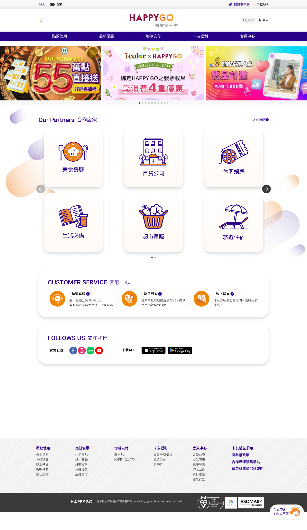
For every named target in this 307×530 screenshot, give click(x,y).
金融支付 (81, 474)
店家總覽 (258, 120)
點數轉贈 (42, 469)
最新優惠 (82, 448)
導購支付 (121, 448)
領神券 (158, 464)
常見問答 (151, 294)
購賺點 (119, 455)
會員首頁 (199, 455)
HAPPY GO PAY (124, 460)
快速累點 (81, 455)
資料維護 (199, 474)
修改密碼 (199, 469)
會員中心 (200, 448)
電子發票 (199, 464)
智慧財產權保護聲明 (248, 469)
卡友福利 (161, 448)
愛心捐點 (42, 474)
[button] (139, 103)
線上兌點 (42, 455)
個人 (42, 4)
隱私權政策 (240, 455)
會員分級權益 (163, 455)
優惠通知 (199, 479)
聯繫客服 (78, 294)
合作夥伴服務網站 (246, 462)
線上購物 (81, 460)
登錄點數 (42, 460)
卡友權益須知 (242, 448)
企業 (59, 4)
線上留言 (223, 294)
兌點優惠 (81, 469)
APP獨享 (81, 464)
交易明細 (199, 460)
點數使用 (43, 448)
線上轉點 (42, 464)
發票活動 (160, 460)
